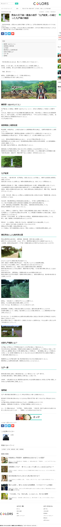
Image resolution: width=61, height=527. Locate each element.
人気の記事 (45, 511)
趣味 (17, 8)
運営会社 (45, 518)
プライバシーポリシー (48, 515)
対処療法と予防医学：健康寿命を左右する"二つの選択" (27, 458)
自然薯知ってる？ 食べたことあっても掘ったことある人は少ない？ (31, 467)
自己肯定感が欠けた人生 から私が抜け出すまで (24, 476)
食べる (18, 508)
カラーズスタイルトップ (6, 8)
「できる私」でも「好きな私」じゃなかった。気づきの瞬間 (28, 494)
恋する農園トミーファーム (14, 489)
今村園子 (10, 480)
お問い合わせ (46, 520)
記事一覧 (45, 508)
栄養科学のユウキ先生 (13, 462)
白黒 (12, 435)
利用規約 (45, 513)
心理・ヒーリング (20, 515)
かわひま (10, 471)
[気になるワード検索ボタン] (16, 4)
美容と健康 (19, 511)
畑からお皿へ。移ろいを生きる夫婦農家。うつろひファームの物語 (30, 485)
